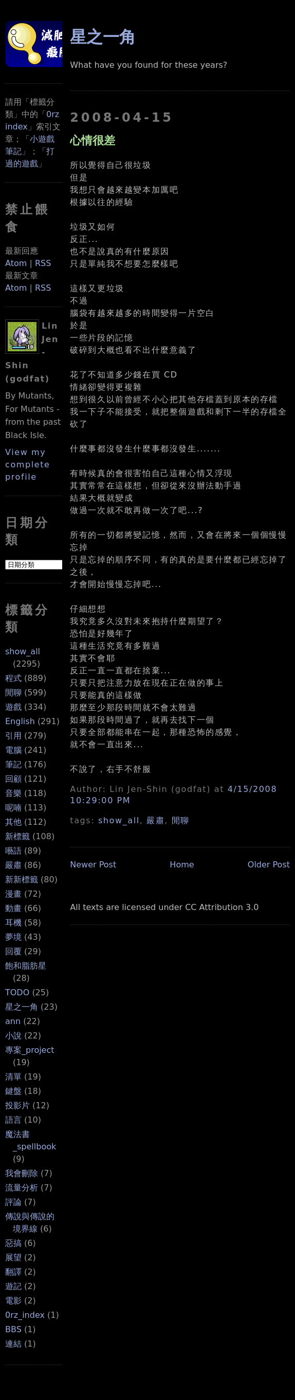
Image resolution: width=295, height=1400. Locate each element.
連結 (13, 1344)
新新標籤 (21, 879)
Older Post (269, 864)
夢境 (13, 937)
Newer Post (93, 864)
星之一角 (21, 1007)
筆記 (13, 764)
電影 (13, 1301)
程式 (13, 678)
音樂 (13, 793)
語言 (13, 1120)
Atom (16, 263)
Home (182, 864)
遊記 (13, 1286)
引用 (13, 736)
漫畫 (13, 894)
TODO (17, 992)
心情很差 (92, 140)
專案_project (29, 1050)
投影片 (17, 1105)
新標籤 (17, 836)
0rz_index (25, 1315)
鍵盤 (13, 1091)
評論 (13, 1202)
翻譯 (13, 1272)
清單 (13, 1077)
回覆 (13, 951)
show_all (22, 651)
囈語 (13, 851)
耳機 (13, 923)
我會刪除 (21, 1173)
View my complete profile (27, 464)
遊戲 (13, 707)
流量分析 (21, 1188)
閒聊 (13, 692)
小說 (13, 1035)
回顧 (13, 779)
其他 (13, 822)
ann (13, 1021)
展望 (13, 1257)
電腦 (13, 750)
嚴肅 (13, 865)
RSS (43, 263)
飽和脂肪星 (25, 966)
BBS (13, 1329)
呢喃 (13, 807)
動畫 (13, 908)
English (20, 721)
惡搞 (13, 1243)
